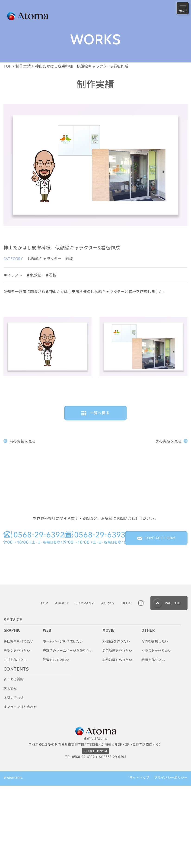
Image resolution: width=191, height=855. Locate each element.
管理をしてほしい (56, 729)
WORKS (108, 672)
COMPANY (85, 672)
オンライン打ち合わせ (20, 776)
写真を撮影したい (154, 710)
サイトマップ (139, 847)
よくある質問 (13, 748)
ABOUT (62, 672)
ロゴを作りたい (15, 729)
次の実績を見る (171, 441)
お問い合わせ (13, 767)
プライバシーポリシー (171, 847)
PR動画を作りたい (116, 710)
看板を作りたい (153, 729)
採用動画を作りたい (117, 720)
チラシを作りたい (16, 720)
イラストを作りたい (156, 720)
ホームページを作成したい (63, 710)
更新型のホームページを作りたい (68, 720)
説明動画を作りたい (117, 729)
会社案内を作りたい (18, 710)
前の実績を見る (19, 441)
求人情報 (10, 757)
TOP (44, 672)
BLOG (126, 672)
